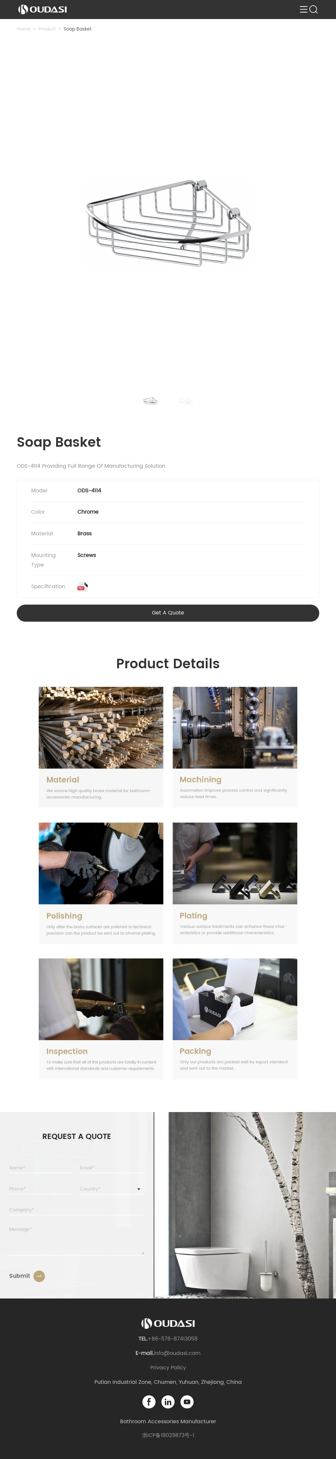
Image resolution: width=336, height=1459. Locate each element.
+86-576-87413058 (173, 1339)
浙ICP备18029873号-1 (168, 1435)
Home (24, 29)
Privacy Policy (168, 1367)
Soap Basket (78, 29)
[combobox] (112, 1189)
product (47, 29)
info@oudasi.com (177, 1353)
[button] (150, 401)
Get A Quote (168, 613)
